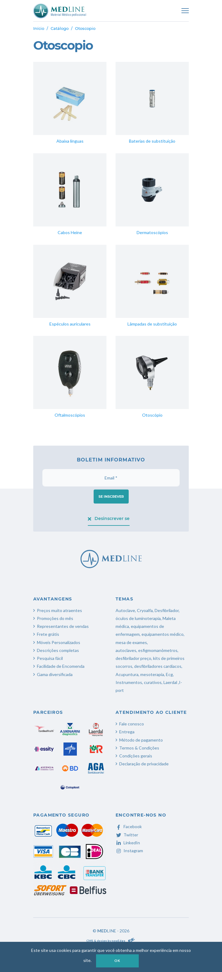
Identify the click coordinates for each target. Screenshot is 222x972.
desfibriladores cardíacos (157, 666)
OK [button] (117, 961)
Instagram (129, 850)
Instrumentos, (129, 682)
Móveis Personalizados (58, 642)
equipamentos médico (162, 634)
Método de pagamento (141, 739)
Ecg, (170, 674)
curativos (153, 682)
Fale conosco (131, 723)
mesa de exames (131, 642)
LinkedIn (128, 842)
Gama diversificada (55, 674)
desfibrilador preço (133, 658)
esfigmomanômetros (157, 650)
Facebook (129, 826)
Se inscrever (111, 496)
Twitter (127, 834)
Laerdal (170, 682)
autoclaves (126, 650)
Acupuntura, (127, 674)
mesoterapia (152, 674)
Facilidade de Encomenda (60, 666)
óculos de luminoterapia (138, 618)
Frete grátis (48, 634)
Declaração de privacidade (144, 763)
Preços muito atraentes (59, 610)
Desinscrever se (109, 518)
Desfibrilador (167, 610)
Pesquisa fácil (50, 658)
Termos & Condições (139, 747)
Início (38, 28)
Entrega (126, 731)
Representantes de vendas (63, 626)
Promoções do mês (55, 618)
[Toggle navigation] (185, 10)
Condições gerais (135, 755)
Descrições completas (58, 650)
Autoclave (125, 610)
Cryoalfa (145, 610)
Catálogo (60, 28)
